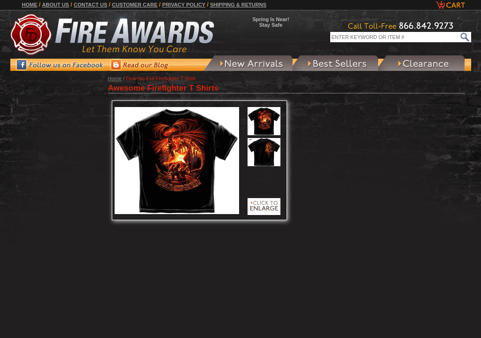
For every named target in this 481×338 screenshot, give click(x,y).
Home (30, 5)
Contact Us (90, 5)
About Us (55, 5)
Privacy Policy (183, 5)
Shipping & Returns (238, 5)
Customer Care (134, 5)
